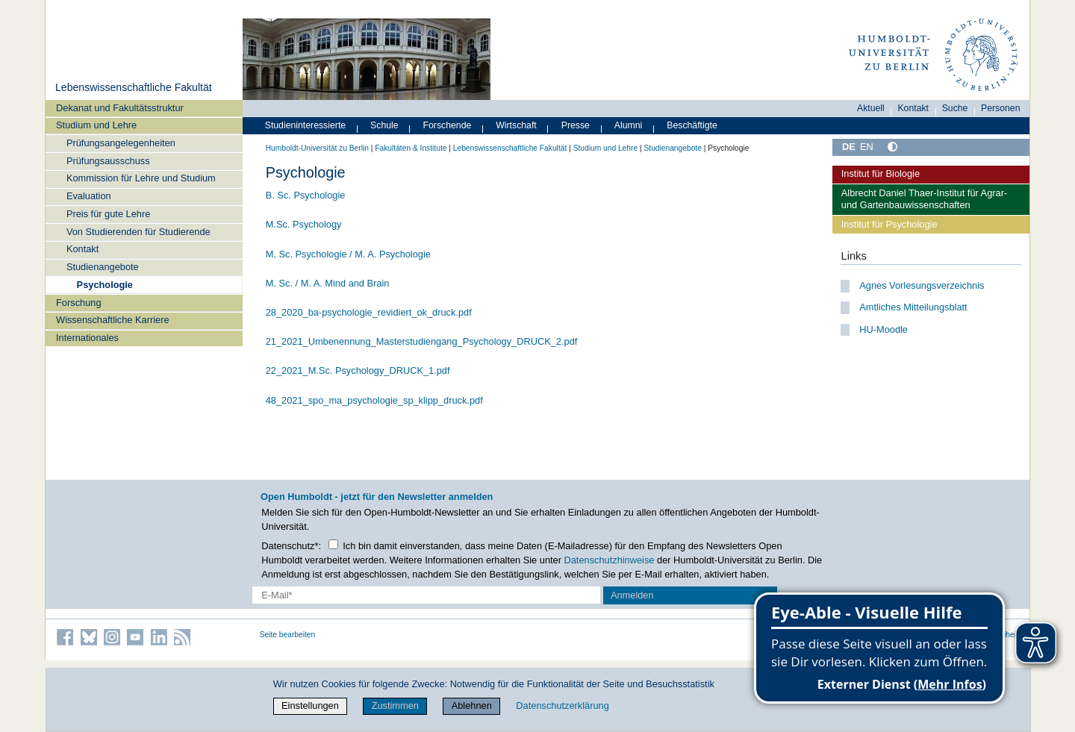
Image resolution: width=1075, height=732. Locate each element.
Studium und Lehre (96, 125)
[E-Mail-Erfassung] (426, 595)
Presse (575, 125)
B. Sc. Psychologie (306, 195)
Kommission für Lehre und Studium (141, 178)
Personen (1001, 108)
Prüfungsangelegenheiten (120, 142)
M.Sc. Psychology (304, 224)
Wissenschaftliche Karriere (112, 319)
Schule (384, 125)
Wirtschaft (516, 125)
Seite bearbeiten (288, 635)
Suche (955, 108)
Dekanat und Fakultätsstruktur (120, 107)
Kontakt (82, 248)
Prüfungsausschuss (108, 160)
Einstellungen (310, 705)
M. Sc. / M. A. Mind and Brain (328, 283)
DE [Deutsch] (849, 146)
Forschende (447, 125)
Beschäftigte (692, 125)
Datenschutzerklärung (562, 705)
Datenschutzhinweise (609, 560)
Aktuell (871, 108)
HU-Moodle (883, 329)
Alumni (628, 125)
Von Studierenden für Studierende (138, 231)
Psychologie (105, 284)
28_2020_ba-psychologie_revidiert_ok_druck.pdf (369, 312)
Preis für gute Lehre (108, 213)
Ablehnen (472, 705)
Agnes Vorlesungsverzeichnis (921, 285)
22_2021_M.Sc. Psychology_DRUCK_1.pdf (358, 370)
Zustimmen (395, 705)
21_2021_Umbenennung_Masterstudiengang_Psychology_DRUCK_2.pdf (422, 341)
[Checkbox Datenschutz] (333, 544)
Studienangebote (102, 266)
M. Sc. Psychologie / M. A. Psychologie (348, 254)
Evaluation (88, 195)
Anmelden (632, 595)
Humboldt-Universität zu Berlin (317, 148)
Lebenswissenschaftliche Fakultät (133, 87)
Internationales (87, 337)
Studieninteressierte (305, 125)
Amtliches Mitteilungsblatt (913, 307)
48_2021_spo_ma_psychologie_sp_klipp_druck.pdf (374, 400)
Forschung (78, 302)
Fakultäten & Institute (410, 148)
